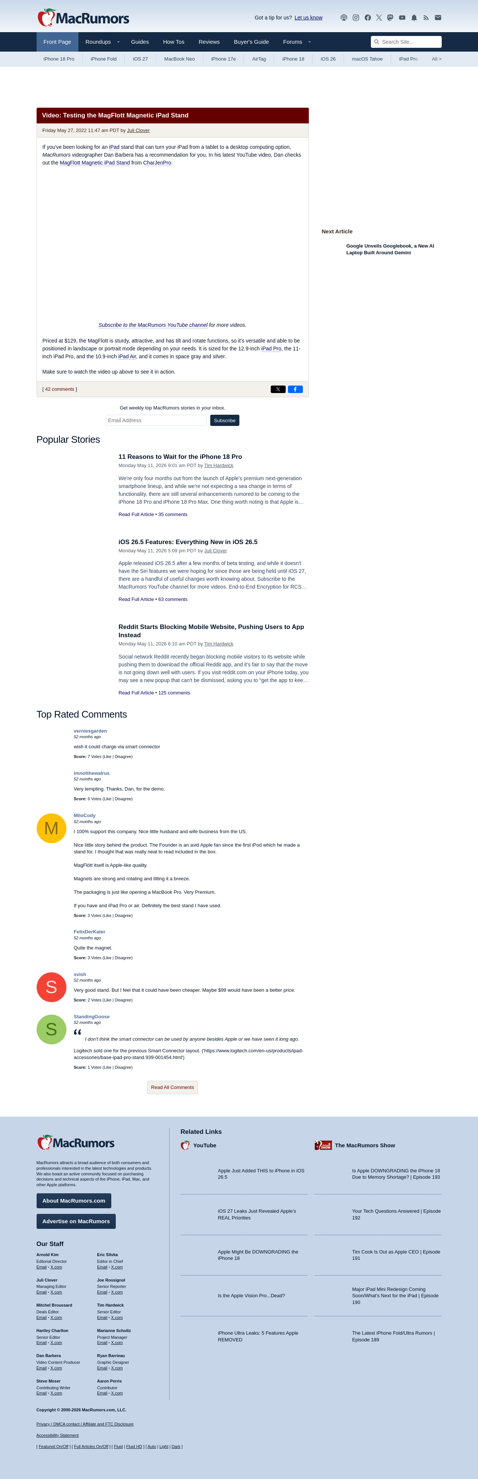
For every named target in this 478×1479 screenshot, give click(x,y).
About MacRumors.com (74, 1200)
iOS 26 (328, 59)
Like (107, 756)
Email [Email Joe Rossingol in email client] (102, 1292)
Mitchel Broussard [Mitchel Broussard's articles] (54, 1305)
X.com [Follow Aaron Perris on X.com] (117, 1393)
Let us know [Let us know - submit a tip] (309, 18)
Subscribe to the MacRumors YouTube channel (153, 325)
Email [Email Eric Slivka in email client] (102, 1267)
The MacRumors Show (365, 1145)
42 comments (59, 389)
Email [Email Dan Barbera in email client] (42, 1368)
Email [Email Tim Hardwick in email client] (102, 1317)
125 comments (174, 693)
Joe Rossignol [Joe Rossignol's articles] (111, 1280)
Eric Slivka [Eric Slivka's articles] (107, 1254)
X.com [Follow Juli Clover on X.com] (56, 1292)
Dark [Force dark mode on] (176, 1446)
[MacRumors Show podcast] (344, 18)
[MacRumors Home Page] (83, 18)
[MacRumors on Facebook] (368, 18)
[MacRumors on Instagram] (356, 18)
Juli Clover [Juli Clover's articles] (47, 1280)
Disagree (123, 756)
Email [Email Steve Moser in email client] (42, 1393)
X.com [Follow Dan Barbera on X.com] (56, 1368)
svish (80, 974)
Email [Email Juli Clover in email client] (42, 1292)
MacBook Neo (179, 59)
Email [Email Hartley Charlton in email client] (42, 1342)
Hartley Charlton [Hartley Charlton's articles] (53, 1330)
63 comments (172, 599)
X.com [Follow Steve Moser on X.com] (56, 1393)
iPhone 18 (293, 59)
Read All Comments (172, 1087)
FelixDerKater (90, 932)
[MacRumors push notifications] (414, 18)
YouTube (205, 1145)
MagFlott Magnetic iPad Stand (95, 163)
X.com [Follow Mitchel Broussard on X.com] (56, 1317)
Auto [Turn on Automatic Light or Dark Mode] (152, 1446)
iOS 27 (140, 59)
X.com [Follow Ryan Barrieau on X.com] (117, 1368)
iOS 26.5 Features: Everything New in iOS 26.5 (188, 542)
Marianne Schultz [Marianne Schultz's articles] (114, 1330)
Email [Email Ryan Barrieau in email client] (102, 1368)
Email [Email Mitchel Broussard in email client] (42, 1317)
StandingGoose (92, 1016)
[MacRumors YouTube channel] (402, 18)
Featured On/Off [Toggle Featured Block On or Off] (53, 1446)
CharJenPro (157, 163)
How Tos (173, 42)
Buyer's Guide (251, 42)
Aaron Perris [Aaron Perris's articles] (109, 1381)
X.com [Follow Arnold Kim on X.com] (56, 1267)
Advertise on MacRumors (76, 1221)
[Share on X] (278, 389)
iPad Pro (408, 59)
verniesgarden (90, 731)
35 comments (172, 514)
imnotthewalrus (92, 773)
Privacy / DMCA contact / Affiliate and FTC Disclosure (85, 1424)
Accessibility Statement (58, 1435)
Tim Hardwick (218, 465)
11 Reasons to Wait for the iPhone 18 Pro (180, 456)
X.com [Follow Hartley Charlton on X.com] (56, 1342)
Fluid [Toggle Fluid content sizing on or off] (118, 1446)
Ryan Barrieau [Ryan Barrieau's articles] (111, 1355)
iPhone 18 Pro (59, 59)
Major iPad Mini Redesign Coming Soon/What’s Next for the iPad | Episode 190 (395, 1295)
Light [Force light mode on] (163, 1446)
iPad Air (127, 356)
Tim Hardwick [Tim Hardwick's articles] (110, 1305)
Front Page (57, 42)
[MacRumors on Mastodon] (390, 18)
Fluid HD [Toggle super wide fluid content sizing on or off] (134, 1446)
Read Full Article (136, 514)
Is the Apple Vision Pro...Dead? (251, 1295)
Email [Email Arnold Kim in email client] (42, 1267)
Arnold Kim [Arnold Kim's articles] (48, 1254)
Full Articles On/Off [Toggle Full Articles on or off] (91, 1446)
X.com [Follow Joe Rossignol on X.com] (117, 1292)
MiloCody (85, 815)
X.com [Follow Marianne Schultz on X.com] (117, 1342)
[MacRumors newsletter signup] (438, 18)
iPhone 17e (223, 59)
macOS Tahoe (367, 59)
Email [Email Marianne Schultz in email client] (102, 1342)
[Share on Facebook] (295, 389)
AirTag (259, 59)
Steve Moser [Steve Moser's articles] (49, 1381)
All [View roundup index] (437, 59)
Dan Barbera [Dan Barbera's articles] (49, 1355)
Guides (140, 42)
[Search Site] (406, 42)
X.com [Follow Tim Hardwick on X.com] (117, 1317)
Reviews (209, 42)
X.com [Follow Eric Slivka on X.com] (117, 1267)
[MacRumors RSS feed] (426, 18)
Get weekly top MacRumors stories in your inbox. (173, 408)
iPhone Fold (104, 59)
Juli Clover (138, 130)
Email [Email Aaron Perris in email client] (102, 1393)
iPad (114, 147)
